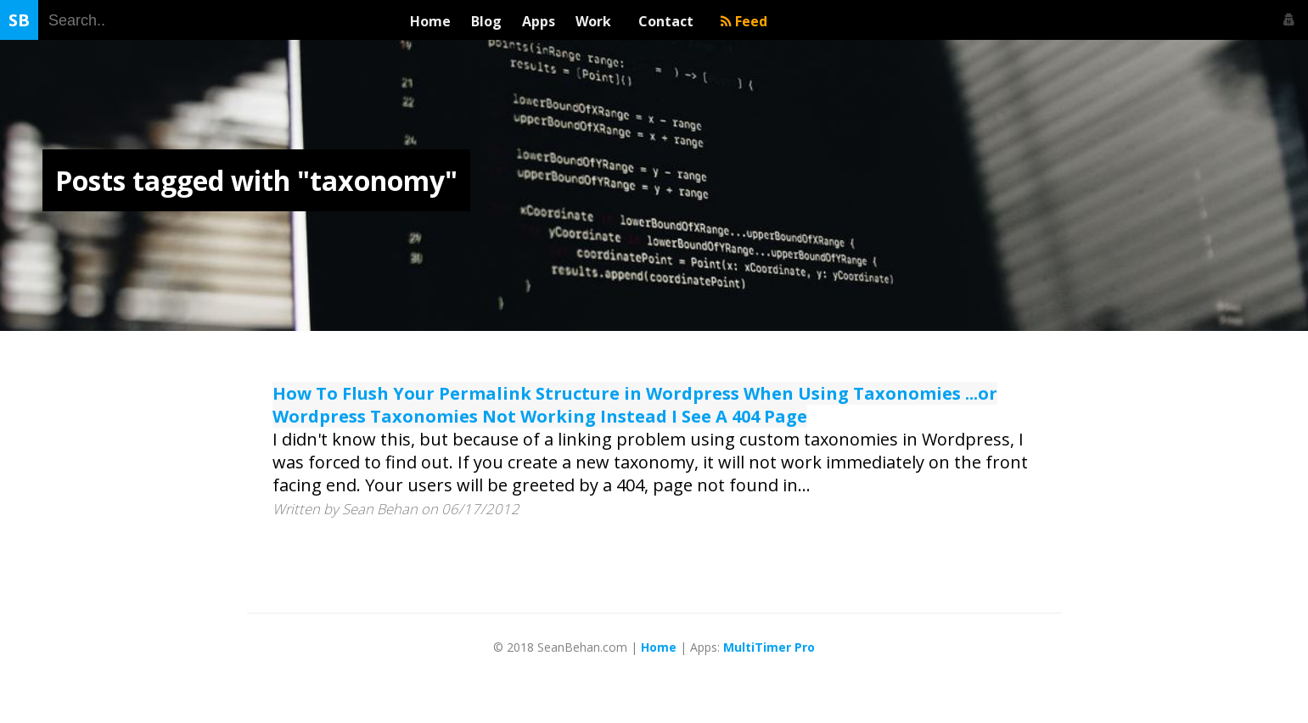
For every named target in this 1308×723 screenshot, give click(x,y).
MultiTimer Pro (769, 647)
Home (430, 21)
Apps (538, 21)
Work (596, 21)
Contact (669, 21)
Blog (486, 21)
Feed (744, 21)
